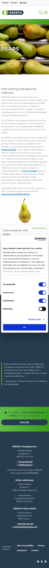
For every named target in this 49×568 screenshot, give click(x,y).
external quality (29, 171)
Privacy (41, 545)
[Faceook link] (38, 562)
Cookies (35, 550)
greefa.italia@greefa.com (25, 527)
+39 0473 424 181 (25, 524)
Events (5, 3)
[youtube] (42, 562)
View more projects (39, 228)
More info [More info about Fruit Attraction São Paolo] (24, 422)
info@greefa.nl (25, 465)
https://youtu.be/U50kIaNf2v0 (15, 194)
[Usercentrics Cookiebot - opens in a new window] (35, 239)
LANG (23, 3)
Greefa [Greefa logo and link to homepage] (12, 12)
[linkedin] (45, 562)
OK (24, 327)
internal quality (8, 150)
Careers (14, 3)
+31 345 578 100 (25, 462)
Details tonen (34, 319)
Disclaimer (22, 550)
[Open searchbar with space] (41, 12)
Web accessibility (25, 545)
